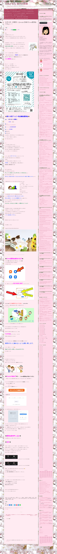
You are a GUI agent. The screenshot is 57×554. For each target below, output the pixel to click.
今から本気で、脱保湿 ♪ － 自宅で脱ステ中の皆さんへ (45, 104)
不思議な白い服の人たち (42, 199)
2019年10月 (40, 419)
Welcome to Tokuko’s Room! (8, 13)
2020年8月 (40, 406)
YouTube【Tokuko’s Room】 (42, 89)
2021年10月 (40, 387)
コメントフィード (41, 531)
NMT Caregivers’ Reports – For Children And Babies (45, 244)
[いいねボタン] (6, 27)
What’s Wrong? (41, 233)
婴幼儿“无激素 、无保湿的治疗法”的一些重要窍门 (44, 275)
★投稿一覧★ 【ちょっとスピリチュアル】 (10, 16)
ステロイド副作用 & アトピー (42, 338)
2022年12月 (40, 370)
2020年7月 (40, 407)
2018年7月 (40, 439)
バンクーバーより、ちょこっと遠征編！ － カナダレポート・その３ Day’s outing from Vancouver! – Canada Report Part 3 (45, 184)
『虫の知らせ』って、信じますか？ (43, 204)
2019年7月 (40, 423)
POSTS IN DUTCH (41, 327)
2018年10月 (40, 435)
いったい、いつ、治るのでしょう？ (43, 130)
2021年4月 (40, 395)
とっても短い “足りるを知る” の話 (43, 146)
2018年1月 (40, 447)
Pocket (17, 29)
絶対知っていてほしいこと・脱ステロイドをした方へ (45, 117)
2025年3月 (40, 350)
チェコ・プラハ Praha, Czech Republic (43, 192)
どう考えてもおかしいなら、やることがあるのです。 (45, 129)
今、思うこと (40, 339)
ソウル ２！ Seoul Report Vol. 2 (43, 174)
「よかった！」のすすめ (42, 150)
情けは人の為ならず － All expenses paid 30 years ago (45, 149)
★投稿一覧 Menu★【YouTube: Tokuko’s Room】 (44, 484)
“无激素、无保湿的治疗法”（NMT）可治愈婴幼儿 (44, 276)
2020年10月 (40, 403)
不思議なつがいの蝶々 (41, 203)
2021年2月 (40, 398)
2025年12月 (40, 346)
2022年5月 (40, 378)
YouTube (40, 335)
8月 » (41, 543)
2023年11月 (40, 358)
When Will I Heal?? (41, 232)
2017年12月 (40, 448)
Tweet (7, 29)
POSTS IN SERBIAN (41, 331)
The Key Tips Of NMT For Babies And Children (44, 243)
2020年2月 (40, 414)
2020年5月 (40, 410)
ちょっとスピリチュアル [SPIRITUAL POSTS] (27, 11)
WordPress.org (41, 532)
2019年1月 (40, 431)
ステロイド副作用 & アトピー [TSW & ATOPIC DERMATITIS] (12, 11)
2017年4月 (40, 459)
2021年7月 (40, 391)
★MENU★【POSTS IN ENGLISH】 (9, 18)
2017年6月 (40, 456)
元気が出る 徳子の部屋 (16, 4)
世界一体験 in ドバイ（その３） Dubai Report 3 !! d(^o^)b (45, 186)
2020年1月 (40, 415)
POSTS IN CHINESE (41, 326)
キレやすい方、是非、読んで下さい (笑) (44, 153)
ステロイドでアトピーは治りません (43, 108)
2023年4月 (40, 366)
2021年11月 (40, 386)
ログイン (40, 528)
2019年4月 (40, 427)
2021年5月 (40, 394)
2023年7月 (40, 362)
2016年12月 (40, 464)
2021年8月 (40, 390)
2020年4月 (40, 411)
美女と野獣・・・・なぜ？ (42, 145)
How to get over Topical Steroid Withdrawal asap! (44, 209)
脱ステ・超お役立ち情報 (42, 342)
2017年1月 (40, 463)
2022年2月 (40, 382)
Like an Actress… (41, 226)
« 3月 (40, 543)
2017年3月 (40, 460)
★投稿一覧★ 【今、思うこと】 (30, 13)
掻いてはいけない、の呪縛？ (42, 122)
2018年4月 (40, 443)
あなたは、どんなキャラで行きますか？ (43, 159)
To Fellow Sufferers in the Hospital (43, 240)
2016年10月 (40, 467)
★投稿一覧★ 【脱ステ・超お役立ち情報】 (22, 16)
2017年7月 (40, 455)
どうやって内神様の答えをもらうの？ (43, 200)
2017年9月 (40, 452)
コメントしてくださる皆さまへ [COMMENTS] (19, 13)
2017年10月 (40, 451)
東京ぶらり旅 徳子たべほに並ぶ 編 (43, 173)
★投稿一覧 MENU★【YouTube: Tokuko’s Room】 (21, 18)
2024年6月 (40, 354)
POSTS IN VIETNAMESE (42, 334)
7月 (3, 22)
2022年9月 (40, 374)
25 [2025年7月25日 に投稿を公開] (47, 541)
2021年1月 (40, 399)
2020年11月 (40, 402)
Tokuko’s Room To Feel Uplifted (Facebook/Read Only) (45, 82)
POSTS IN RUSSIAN (41, 330)
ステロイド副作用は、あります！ (43, 107)
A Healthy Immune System (42, 219)
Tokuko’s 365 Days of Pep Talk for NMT (43, 78)
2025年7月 (40, 349)
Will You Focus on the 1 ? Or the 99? (43, 227)
